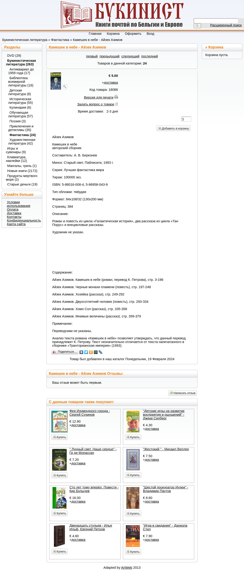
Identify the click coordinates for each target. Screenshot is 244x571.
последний (149, 56)
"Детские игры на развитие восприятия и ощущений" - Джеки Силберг (164, 414)
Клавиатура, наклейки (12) (16, 159)
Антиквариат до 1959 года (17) (21, 71)
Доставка (14, 213)
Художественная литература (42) (21, 141)
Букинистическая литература (25, 40)
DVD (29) (14, 55)
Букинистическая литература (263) (21, 62)
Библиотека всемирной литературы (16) (20, 81)
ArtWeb (126, 567)
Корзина (215, 47)
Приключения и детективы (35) (21, 128)
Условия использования (18, 204)
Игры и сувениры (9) (16, 150)
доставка (111, 82)
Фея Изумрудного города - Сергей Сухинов (89, 412)
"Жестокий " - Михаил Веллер (166, 449)
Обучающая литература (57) (20, 114)
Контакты (14, 217)
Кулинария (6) (20, 107)
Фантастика (60, 40)
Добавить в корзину (173, 128)
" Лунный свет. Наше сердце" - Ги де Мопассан (93, 451)
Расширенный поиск (226, 25)
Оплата (12, 209)
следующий (130, 56)
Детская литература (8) (19, 92)
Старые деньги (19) (22, 184)
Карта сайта (16, 224)
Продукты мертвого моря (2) (21, 177)
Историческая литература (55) (20, 101)
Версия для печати (98, 97)
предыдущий (109, 56)
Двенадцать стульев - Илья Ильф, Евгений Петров (90, 527)
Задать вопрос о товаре (95, 104)
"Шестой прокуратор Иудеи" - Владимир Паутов (165, 489)
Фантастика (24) (23, 135)
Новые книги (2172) (22, 171)
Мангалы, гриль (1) (22, 166)
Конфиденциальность (24, 220)
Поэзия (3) (18, 121)
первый (92, 56)
